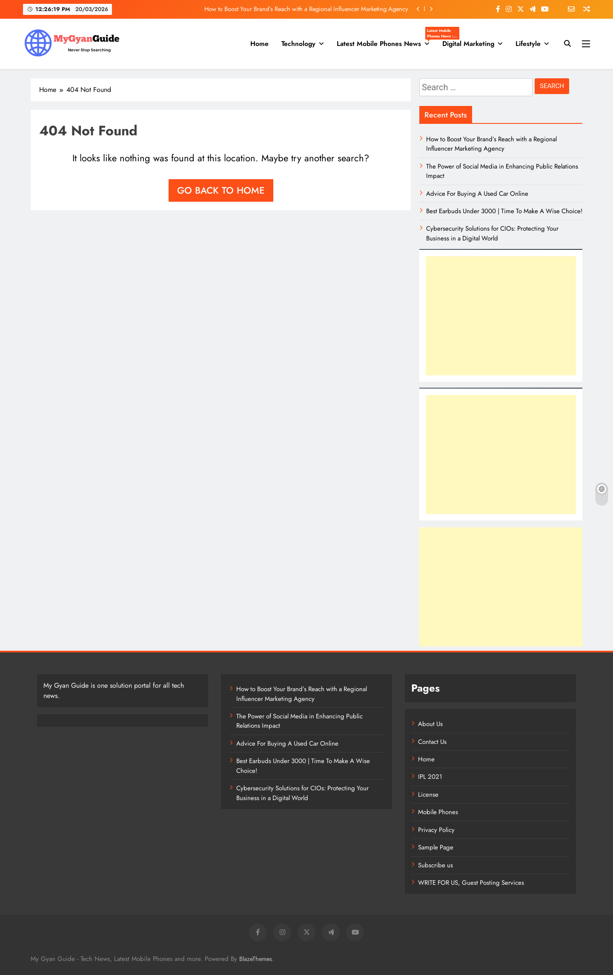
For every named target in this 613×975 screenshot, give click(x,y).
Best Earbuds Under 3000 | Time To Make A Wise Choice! (504, 211)
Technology (298, 44)
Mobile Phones (438, 812)
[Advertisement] (501, 315)
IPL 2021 (430, 776)
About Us (430, 724)
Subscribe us (435, 865)
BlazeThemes (255, 959)
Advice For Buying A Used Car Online (477, 193)
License (428, 794)
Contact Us (432, 741)
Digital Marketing (468, 44)
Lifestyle (528, 44)
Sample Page (435, 847)
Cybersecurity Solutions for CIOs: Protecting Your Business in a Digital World (492, 233)
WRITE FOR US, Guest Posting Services (471, 882)
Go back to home (221, 190)
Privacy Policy (436, 830)
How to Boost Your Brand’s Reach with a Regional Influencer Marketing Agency (306, 9)
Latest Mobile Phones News (386, 43)
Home (259, 44)
